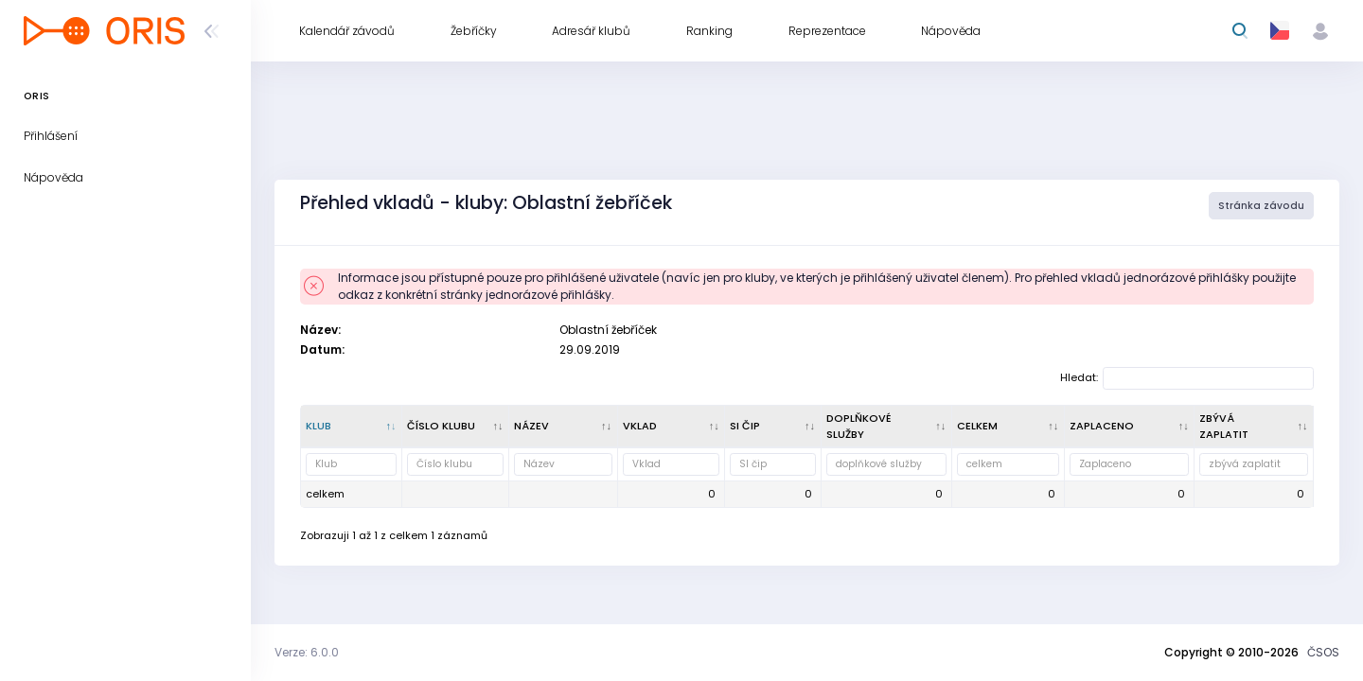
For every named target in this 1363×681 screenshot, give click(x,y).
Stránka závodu (1261, 206)
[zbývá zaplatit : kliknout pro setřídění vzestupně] (1254, 426)
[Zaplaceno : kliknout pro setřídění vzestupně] (1130, 426)
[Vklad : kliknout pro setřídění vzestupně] (672, 426)
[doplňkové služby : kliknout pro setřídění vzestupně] (887, 426)
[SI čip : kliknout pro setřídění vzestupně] (773, 426)
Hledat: (1187, 378)
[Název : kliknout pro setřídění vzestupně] (563, 426)
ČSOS (1323, 652)
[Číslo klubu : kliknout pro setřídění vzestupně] (455, 426)
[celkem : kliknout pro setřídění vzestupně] (1008, 426)
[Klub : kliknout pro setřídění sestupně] (351, 426)
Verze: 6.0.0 (306, 652)
